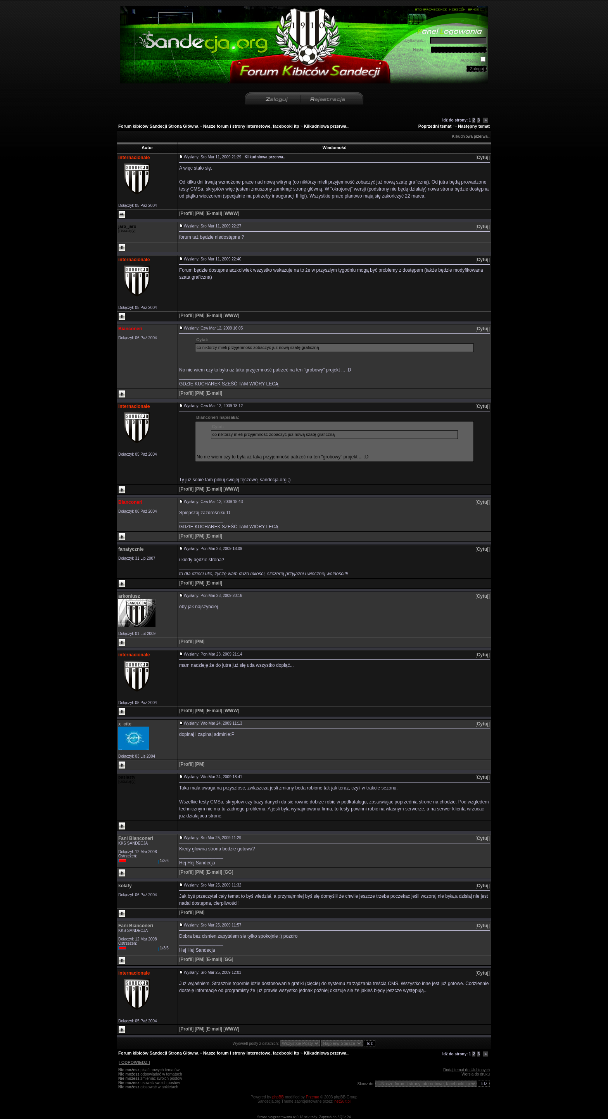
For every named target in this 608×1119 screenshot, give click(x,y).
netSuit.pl (342, 1101)
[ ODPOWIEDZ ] (134, 1062)
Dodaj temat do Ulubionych (466, 1070)
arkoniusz (129, 596)
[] (482, 157)
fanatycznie (130, 549)
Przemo (312, 1097)
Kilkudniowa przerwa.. (326, 126)
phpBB (278, 1097)
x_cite (124, 724)
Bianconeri (130, 328)
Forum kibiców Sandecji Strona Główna (158, 126)
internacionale (134, 157)
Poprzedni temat (435, 126)
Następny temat (474, 126)
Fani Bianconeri (135, 838)
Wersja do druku (475, 1074)
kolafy (125, 885)
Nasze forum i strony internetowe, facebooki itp (251, 126)
